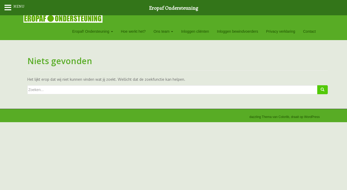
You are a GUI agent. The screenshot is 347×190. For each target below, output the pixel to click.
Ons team (163, 31)
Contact (309, 31)
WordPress (312, 117)
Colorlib (283, 117)
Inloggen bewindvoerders (237, 31)
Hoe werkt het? (133, 31)
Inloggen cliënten (195, 31)
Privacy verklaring (280, 31)
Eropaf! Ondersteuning (92, 31)
